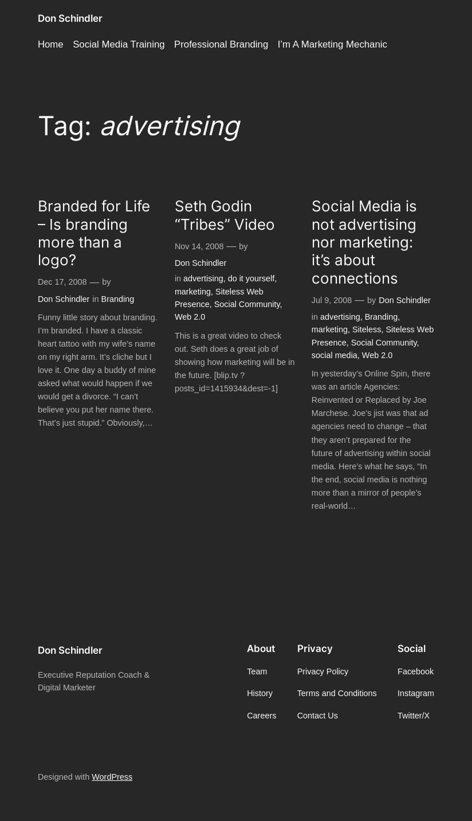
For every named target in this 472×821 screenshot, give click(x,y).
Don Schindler (70, 18)
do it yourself (251, 278)
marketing (193, 291)
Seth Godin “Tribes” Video (225, 215)
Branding (118, 299)
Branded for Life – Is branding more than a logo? (94, 233)
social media (334, 355)
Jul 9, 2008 (332, 300)
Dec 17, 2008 (62, 281)
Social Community (247, 304)
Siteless (366, 329)
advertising (203, 278)
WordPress (112, 776)
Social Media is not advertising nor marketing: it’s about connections (364, 241)
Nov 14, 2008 (199, 246)
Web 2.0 (190, 316)
